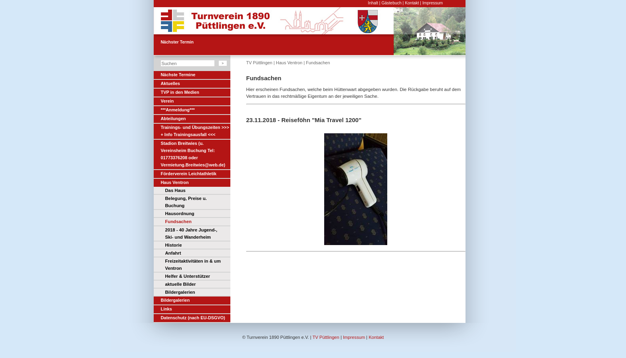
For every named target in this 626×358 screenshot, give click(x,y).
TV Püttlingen (259, 62)
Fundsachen (178, 221)
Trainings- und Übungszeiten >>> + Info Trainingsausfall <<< (195, 131)
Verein (167, 101)
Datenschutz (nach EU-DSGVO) (193, 317)
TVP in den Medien (180, 92)
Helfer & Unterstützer (187, 276)
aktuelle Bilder (180, 284)
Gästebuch (391, 3)
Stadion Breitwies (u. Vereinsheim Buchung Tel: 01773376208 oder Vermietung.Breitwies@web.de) (193, 154)
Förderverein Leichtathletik (189, 173)
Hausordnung (179, 213)
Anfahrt (173, 253)
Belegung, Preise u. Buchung (186, 202)
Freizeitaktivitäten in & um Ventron (193, 265)
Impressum (432, 3)
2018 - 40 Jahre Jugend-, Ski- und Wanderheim (191, 233)
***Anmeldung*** (178, 109)
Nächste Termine (178, 74)
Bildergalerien (180, 292)
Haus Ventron (175, 182)
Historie (173, 245)
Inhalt (373, 3)
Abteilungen (173, 118)
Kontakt (412, 3)
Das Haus (175, 190)
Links (166, 309)
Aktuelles (170, 83)
